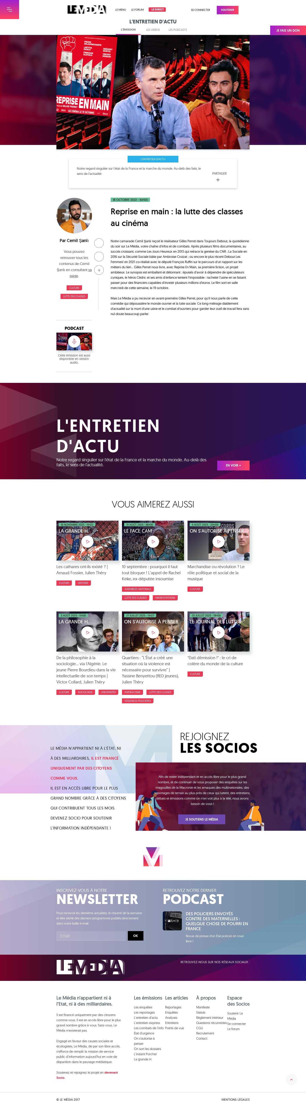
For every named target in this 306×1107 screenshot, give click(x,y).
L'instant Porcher (145, 1054)
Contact (201, 1038)
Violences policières (138, 700)
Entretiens (171, 1023)
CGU (199, 1028)
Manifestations (165, 597)
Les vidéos (153, 29)
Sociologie (85, 692)
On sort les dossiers (147, 1049)
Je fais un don (288, 30)
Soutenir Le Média (235, 1016)
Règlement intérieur (209, 1018)
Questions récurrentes (211, 1023)
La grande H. (143, 1059)
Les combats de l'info (149, 1028)
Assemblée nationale (138, 589)
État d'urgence (144, 1033)
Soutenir (227, 10)
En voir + (233, 465)
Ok (135, 936)
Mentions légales (236, 1099)
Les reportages (144, 1012)
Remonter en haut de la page (291, 1079)
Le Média (90, 967)
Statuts (200, 1012)
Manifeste (203, 1007)
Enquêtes (171, 1012)
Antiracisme (132, 692)
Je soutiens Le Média (201, 819)
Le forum (137, 9)
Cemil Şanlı (78, 240)
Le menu (120, 9)
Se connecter (200, 9)
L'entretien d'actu (153, 159)
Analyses (171, 1018)
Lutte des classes (74, 296)
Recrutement (205, 1033)
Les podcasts (178, 29)
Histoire (83, 583)
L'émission (128, 29)
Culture (74, 287)
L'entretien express (147, 1023)
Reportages (173, 1007)
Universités (108, 692)
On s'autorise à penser (144, 1041)
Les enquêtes (143, 1007)
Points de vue (174, 1028)
